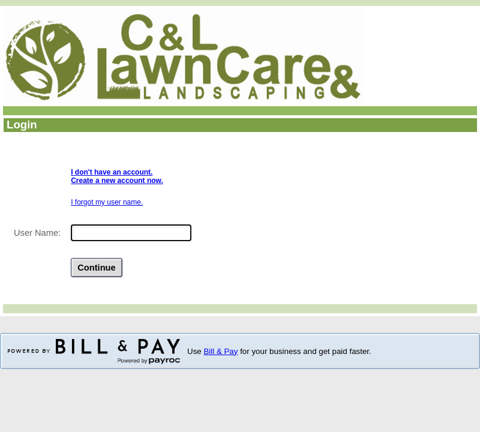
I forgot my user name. (107, 202)
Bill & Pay (220, 351)
